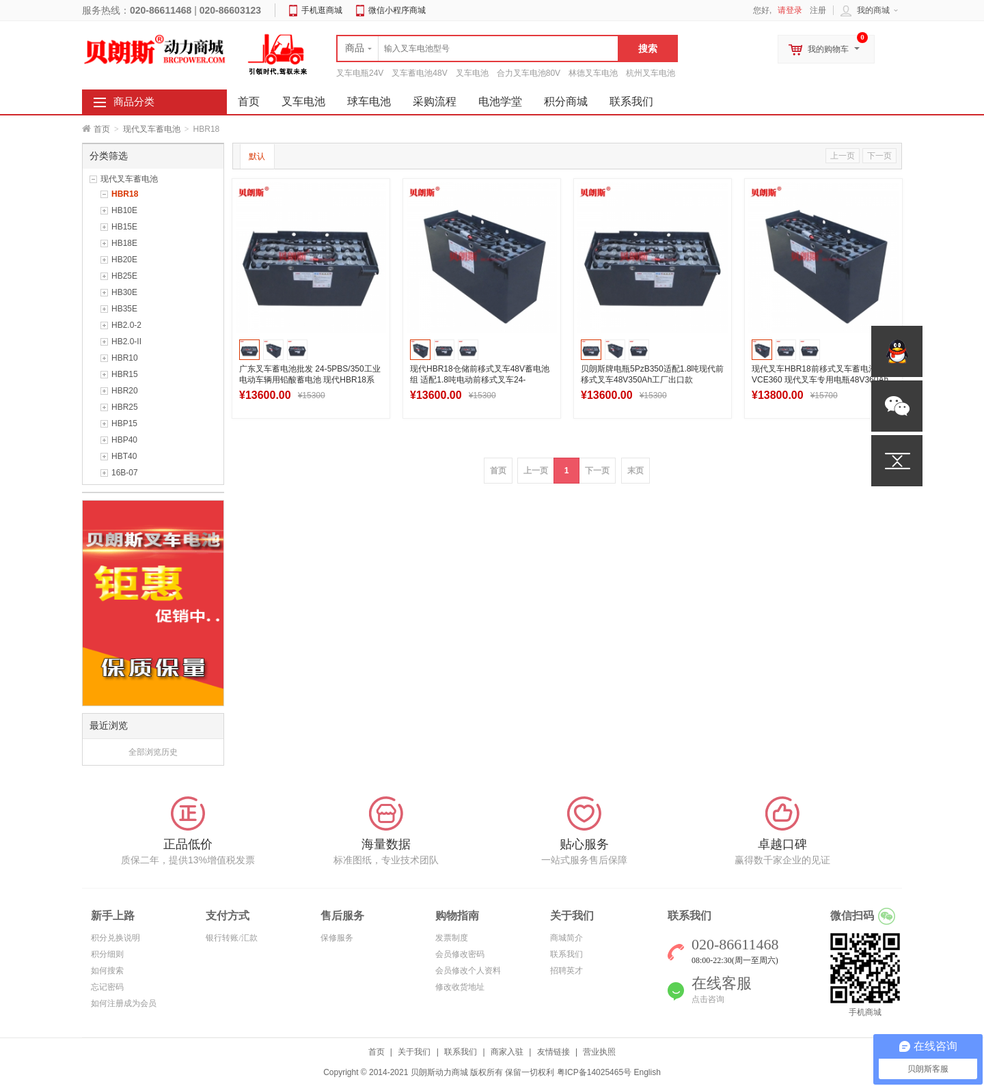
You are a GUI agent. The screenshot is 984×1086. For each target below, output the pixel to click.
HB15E (124, 227)
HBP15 (124, 423)
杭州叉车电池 (650, 73)
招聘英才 (566, 970)
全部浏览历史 (153, 752)
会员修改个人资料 (468, 970)
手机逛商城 (321, 10)
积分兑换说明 (115, 938)
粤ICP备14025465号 (594, 1072)
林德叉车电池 (593, 73)
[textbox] (478, 48)
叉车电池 (472, 73)
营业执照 (599, 1052)
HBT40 (124, 456)
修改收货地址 (459, 987)
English (646, 1072)
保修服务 (336, 938)
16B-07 (124, 472)
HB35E (124, 309)
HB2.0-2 (126, 325)
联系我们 (631, 101)
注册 (818, 10)
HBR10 (124, 358)
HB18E (124, 243)
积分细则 (107, 954)
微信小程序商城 (397, 10)
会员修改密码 (459, 954)
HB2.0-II (126, 341)
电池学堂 (500, 101)
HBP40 (124, 440)
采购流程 (434, 101)
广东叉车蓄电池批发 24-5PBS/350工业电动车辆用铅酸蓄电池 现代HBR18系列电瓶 (310, 379)
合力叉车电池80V (528, 73)
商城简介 (566, 938)
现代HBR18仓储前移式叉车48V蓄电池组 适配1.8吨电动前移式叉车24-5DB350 (479, 379)
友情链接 (553, 1052)
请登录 (790, 10)
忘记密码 (107, 987)
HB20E (124, 259)
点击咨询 (708, 999)
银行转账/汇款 (231, 938)
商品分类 (133, 101)
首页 (102, 129)
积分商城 (566, 101)
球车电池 (369, 101)
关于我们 (414, 1052)
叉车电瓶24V (359, 73)
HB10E (124, 210)
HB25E (124, 276)
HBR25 (124, 407)
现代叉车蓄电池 (151, 129)
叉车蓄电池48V (419, 73)
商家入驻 (507, 1052)
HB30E (124, 292)
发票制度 (451, 938)
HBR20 (124, 390)
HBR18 (124, 194)
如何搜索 (107, 970)
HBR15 (124, 374)
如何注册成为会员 (123, 1003)
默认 (257, 156)
